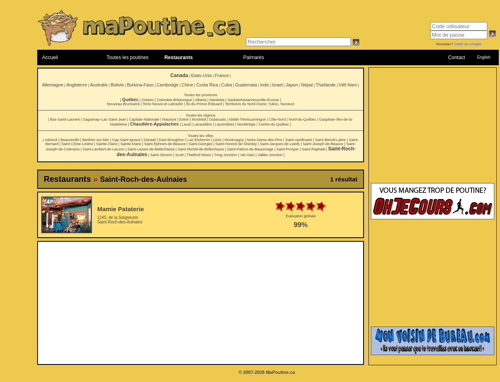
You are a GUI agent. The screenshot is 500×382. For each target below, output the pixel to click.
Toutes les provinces (200, 95)
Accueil (50, 57)
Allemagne (52, 84)
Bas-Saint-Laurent (65, 119)
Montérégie (246, 124)
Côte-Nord (277, 119)
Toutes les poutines (128, 57)
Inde (264, 84)
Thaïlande (326, 84)
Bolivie (117, 84)
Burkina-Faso (140, 84)
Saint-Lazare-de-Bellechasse (151, 149)
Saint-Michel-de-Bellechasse (201, 149)
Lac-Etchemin (199, 140)
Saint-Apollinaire (298, 140)
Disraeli (150, 140)
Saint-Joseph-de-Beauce (323, 144)
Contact (456, 57)
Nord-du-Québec (302, 119)
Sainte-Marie (131, 144)
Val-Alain (247, 155)
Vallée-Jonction (270, 155)
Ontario (148, 100)
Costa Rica (207, 84)
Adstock (51, 140)
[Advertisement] (201, 303)
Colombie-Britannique (174, 100)
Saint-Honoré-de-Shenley (236, 144)
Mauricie (169, 119)
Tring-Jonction (225, 155)
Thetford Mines (199, 155)
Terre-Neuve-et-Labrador (163, 104)
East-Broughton (172, 140)
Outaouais (217, 119)
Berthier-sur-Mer (95, 140)
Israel (277, 84)
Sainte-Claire (106, 144)
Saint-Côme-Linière (77, 144)
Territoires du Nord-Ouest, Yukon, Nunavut (259, 104)
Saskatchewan (240, 100)
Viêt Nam (348, 84)
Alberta (201, 100)
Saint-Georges (200, 144)
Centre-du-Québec (274, 124)
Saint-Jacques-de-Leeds (280, 144)
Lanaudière (203, 124)
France (222, 75)
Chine (187, 84)
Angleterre (76, 84)
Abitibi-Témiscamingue (247, 119)
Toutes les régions (201, 115)
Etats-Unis (201, 75)
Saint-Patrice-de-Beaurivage (250, 149)
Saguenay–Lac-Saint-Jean (104, 119)
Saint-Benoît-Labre (330, 140)
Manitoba (217, 100)
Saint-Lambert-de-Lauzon (103, 149)
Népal (307, 84)
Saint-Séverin (161, 155)
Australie (98, 84)
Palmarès (253, 57)
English (484, 57)
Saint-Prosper (287, 149)
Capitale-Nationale (144, 119)
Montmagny (234, 140)
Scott (179, 155)
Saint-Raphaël (313, 149)
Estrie (184, 119)
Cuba (226, 84)
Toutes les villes (200, 136)
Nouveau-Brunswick (123, 104)
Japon (292, 84)
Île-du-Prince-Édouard (204, 104)
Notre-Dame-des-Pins (264, 140)
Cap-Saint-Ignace (126, 140)
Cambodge (167, 84)
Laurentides (224, 124)
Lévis (217, 140)
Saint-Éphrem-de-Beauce (165, 144)
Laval (186, 124)
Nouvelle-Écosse (265, 100)
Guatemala (246, 84)
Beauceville (69, 140)
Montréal (199, 119)
